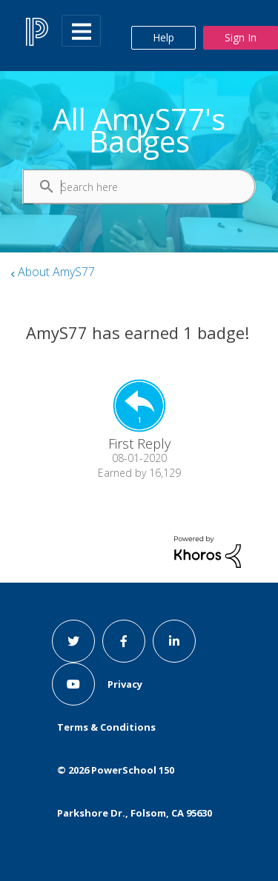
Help (163, 37)
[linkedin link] (174, 641)
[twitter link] (73, 641)
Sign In (241, 37)
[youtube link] (73, 684)
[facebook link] (123, 641)
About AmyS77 (56, 272)
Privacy (124, 684)
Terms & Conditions (106, 727)
